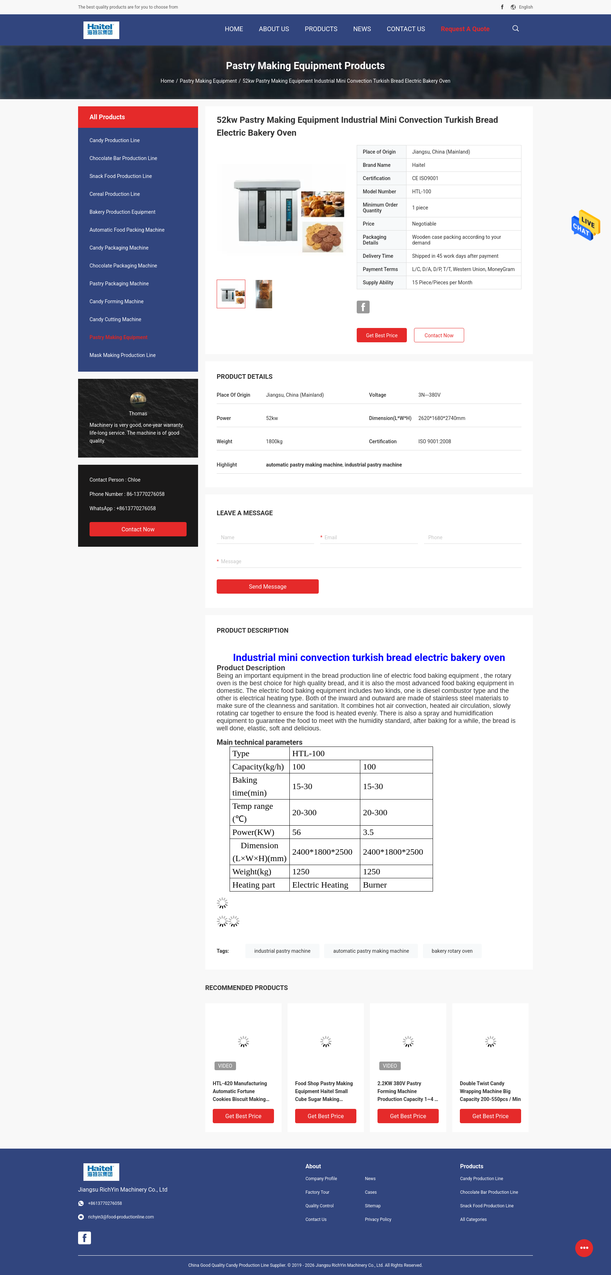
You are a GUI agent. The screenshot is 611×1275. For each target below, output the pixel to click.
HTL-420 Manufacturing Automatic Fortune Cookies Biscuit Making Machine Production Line (241, 1092)
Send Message (268, 586)
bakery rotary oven (452, 951)
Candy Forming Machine (117, 301)
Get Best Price (382, 335)
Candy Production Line (115, 140)
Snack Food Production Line (121, 176)
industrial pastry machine (282, 951)
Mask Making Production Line (123, 355)
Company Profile (321, 1178)
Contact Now (137, 529)
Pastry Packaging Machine (119, 283)
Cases (371, 1192)
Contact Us (316, 1219)
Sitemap (373, 1205)
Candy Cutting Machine (115, 319)
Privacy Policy (378, 1219)
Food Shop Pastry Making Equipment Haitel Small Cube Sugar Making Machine (324, 1092)
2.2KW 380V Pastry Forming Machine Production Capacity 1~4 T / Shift (407, 1092)
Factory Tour (317, 1192)
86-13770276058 (146, 494)
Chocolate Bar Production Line (123, 158)
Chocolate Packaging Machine (123, 266)
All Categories (473, 1219)
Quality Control (320, 1205)
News (370, 1178)
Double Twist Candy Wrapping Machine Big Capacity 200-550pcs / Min (490, 1091)
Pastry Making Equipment (208, 81)
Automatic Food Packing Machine (127, 230)
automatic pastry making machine (371, 951)
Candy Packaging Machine (119, 248)
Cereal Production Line (115, 194)
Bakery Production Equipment (122, 212)
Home (167, 81)
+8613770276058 (136, 508)
